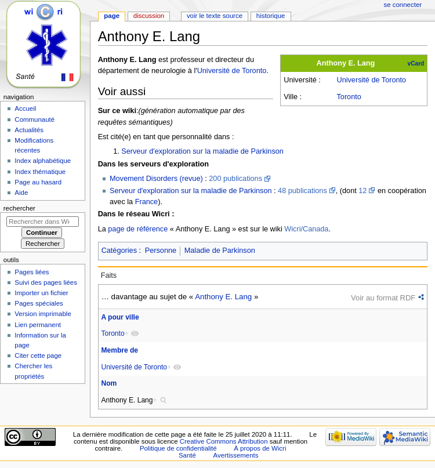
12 (362, 191)
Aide (21, 192)
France (146, 202)
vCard (416, 63)
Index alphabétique (42, 160)
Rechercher (19, 208)
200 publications (235, 179)
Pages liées (31, 272)
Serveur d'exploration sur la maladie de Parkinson (202, 151)
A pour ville (120, 317)
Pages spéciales (38, 303)
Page (111, 15)
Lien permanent (37, 324)
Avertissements (236, 455)
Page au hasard (37, 182)
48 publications (302, 191)
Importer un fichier (41, 292)
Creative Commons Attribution (224, 441)
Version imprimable (42, 313)
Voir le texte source (214, 15)
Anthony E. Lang (223, 296)
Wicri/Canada (306, 229)
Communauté (34, 119)
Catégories (119, 250)
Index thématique (40, 171)
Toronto (348, 97)
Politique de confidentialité (178, 448)
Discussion (148, 15)
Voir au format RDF (383, 297)
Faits (109, 275)
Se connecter (403, 4)
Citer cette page (37, 355)
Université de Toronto (371, 80)
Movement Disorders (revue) (156, 179)
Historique (270, 15)
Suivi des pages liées (45, 282)
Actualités (29, 129)
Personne (160, 250)
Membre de (119, 350)
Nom (109, 383)
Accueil (25, 108)
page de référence (138, 229)
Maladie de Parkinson (219, 250)
